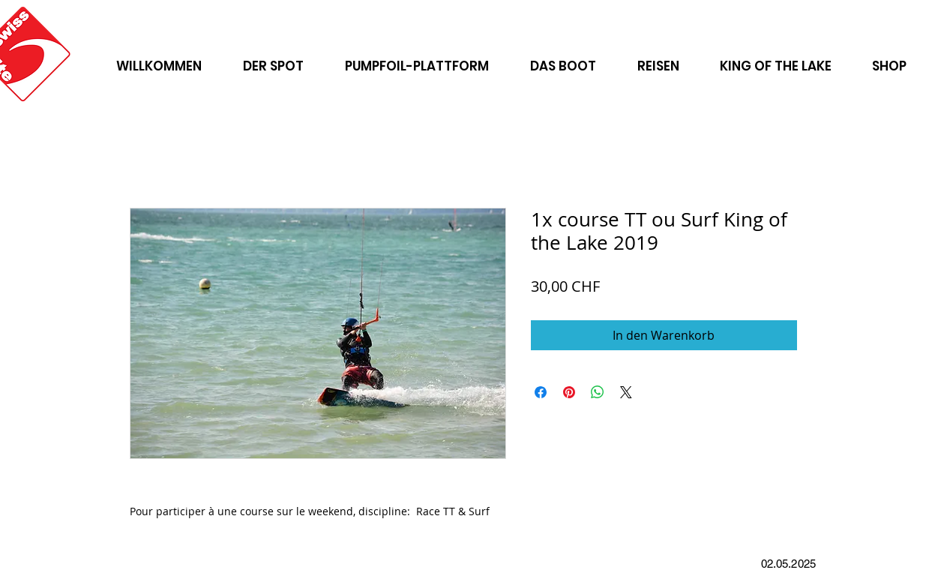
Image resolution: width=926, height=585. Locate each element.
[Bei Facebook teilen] (541, 392)
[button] (658, 59)
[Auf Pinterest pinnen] (569, 392)
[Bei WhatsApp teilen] (598, 392)
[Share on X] (626, 392)
